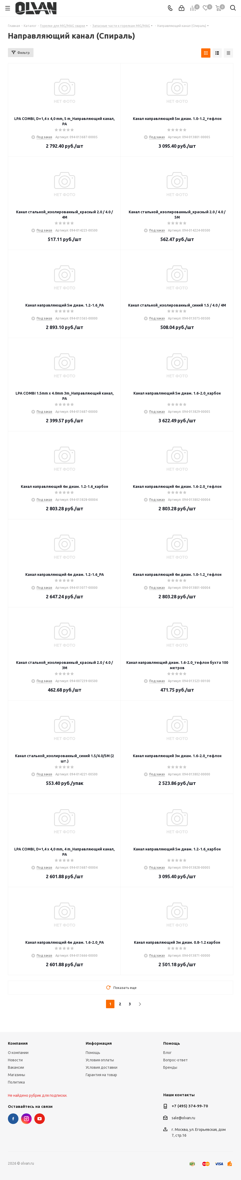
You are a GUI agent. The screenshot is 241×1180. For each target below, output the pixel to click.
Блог (167, 1053)
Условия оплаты (100, 1060)
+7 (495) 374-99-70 (190, 1106)
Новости (15, 1060)
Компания (18, 1043)
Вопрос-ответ (175, 1060)
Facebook (13, 1118)
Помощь (93, 1053)
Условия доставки (101, 1067)
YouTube (39, 1118)
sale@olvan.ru (183, 1118)
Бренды (170, 1067)
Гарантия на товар (101, 1075)
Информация (99, 1043)
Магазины (16, 1075)
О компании (18, 1053)
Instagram (26, 1118)
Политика (16, 1082)
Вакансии (16, 1067)
